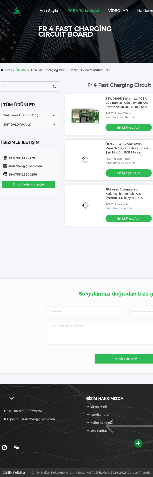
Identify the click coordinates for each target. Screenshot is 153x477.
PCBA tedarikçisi (83, 10)
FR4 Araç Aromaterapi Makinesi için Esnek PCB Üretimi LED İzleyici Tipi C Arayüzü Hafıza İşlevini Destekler (124, 198)
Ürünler (21, 70)
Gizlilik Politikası (14, 472)
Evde (8, 70)
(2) (17, 125)
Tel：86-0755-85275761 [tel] (23, 411)
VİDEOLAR (118, 10)
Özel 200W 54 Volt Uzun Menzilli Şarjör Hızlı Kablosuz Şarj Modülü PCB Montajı (127, 148)
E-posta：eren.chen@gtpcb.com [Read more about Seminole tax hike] (29, 419)
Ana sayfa (49, 10)
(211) (20, 115)
